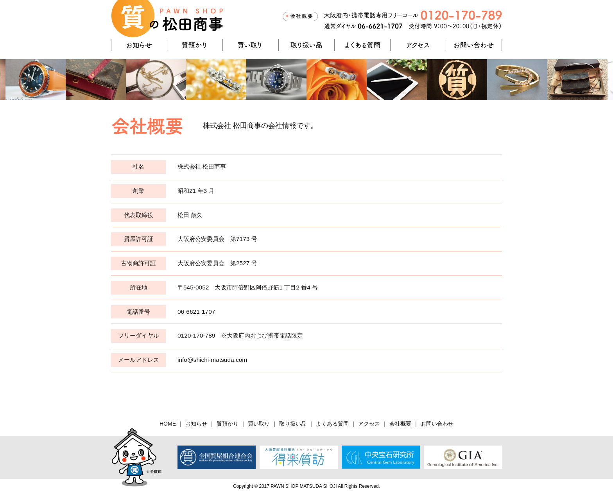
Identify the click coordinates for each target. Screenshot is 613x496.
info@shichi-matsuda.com (212, 359)
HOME (168, 424)
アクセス (418, 45)
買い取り (250, 45)
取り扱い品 (306, 45)
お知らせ (139, 45)
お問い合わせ (474, 45)
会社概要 (300, 16)
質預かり (195, 45)
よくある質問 (362, 45)
